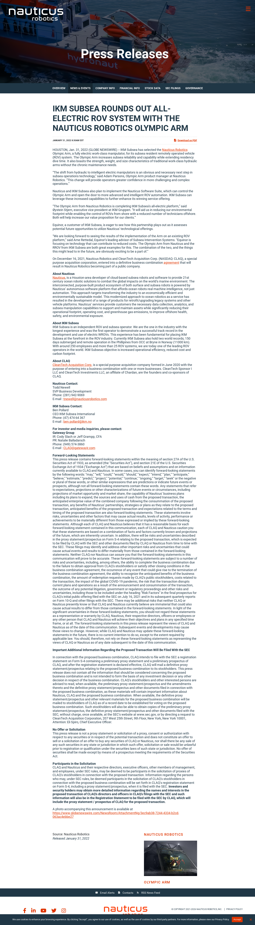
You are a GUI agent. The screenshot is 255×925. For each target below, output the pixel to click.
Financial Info (130, 88)
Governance (194, 88)
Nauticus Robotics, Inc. (209, 909)
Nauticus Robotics (175, 150)
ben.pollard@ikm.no (77, 421)
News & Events (80, 88)
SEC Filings (172, 88)
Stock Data (152, 88)
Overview (58, 88)
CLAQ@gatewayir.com (79, 448)
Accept (237, 919)
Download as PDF (185, 140)
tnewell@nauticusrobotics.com (85, 399)
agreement (171, 262)
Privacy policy (234, 909)
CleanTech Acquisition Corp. (72, 365)
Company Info (105, 88)
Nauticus (59, 277)
